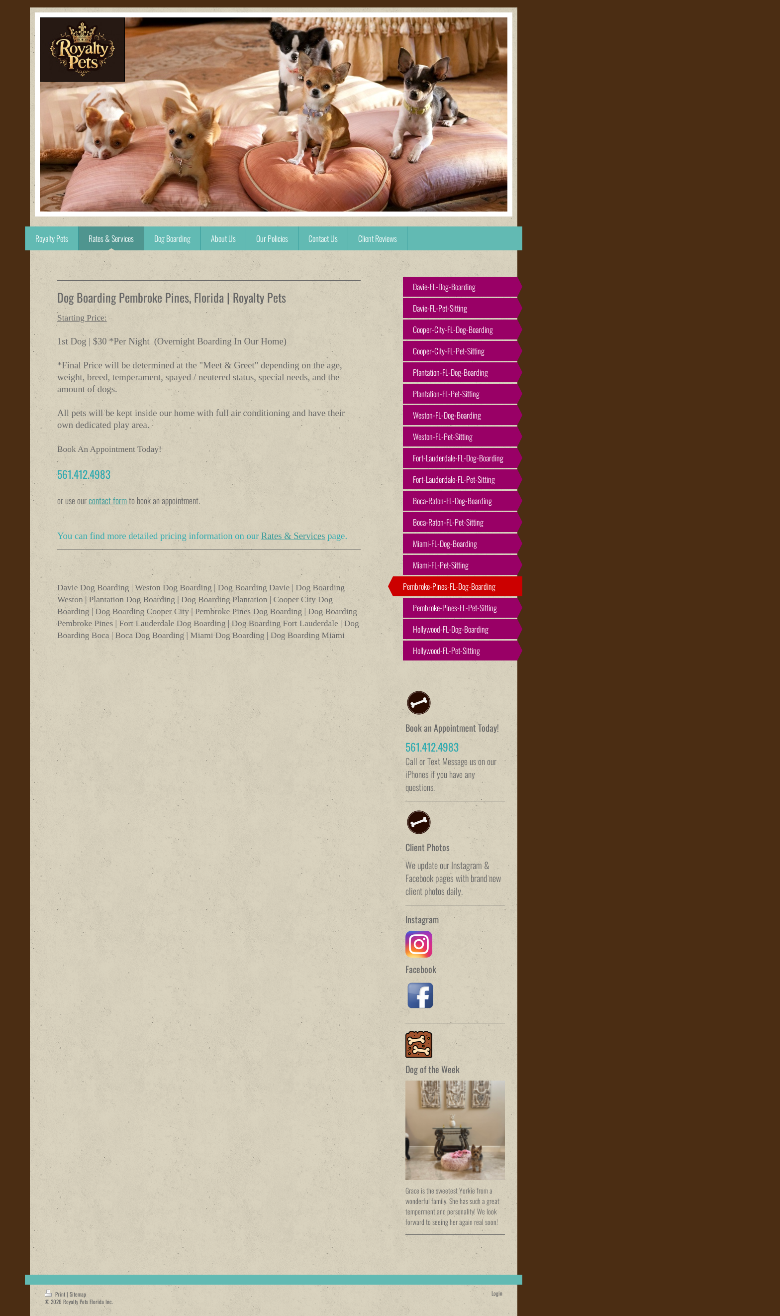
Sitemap (78, 1294)
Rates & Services (293, 536)
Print (56, 1294)
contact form (108, 500)
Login (496, 1293)
